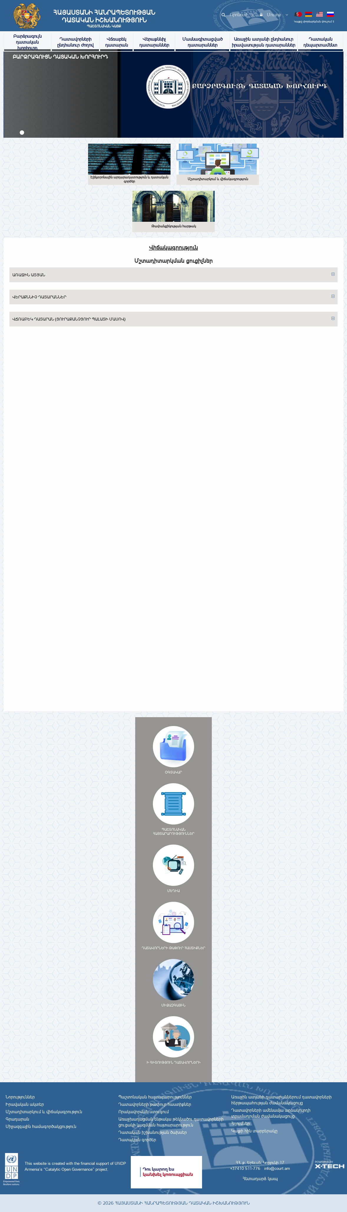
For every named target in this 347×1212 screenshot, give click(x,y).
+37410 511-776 (245, 1168)
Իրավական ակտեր (25, 1104)
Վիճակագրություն (173, 247)
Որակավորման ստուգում (143, 1111)
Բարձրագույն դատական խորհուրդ (27, 42)
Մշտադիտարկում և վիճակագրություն (44, 1111)
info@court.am (277, 1168)
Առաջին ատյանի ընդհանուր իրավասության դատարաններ (263, 42)
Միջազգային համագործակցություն (41, 1126)
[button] (22, 132)
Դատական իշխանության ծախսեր (152, 1132)
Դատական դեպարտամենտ (320, 42)
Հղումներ (240, 1123)
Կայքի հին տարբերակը (254, 1131)
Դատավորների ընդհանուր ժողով (75, 42)
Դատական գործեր (137, 1139)
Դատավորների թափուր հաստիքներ (154, 1104)
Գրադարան (17, 1119)
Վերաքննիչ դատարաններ (154, 42)
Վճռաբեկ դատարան (116, 42)
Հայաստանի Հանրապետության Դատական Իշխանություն (104, 18)
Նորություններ (20, 1097)
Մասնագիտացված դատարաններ (202, 42)
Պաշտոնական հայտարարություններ (155, 1097)
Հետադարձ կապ (260, 1178)
